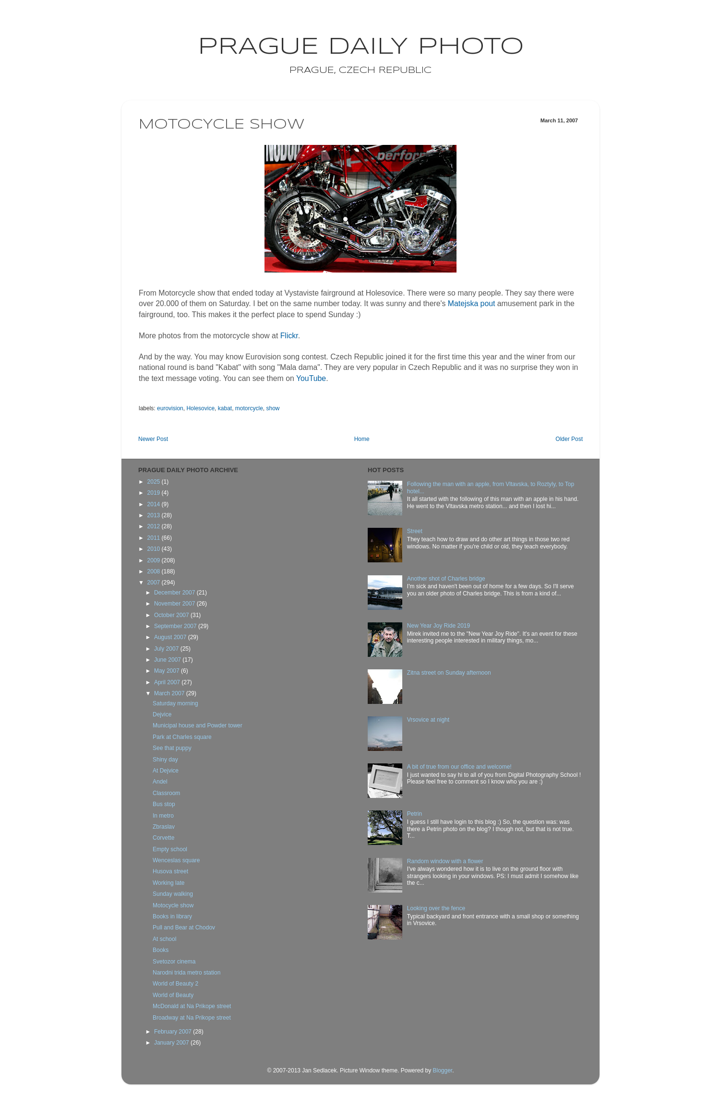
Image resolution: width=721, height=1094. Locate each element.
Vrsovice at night (428, 719)
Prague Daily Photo (361, 47)
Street (414, 531)
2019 (154, 492)
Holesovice (200, 408)
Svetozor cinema (174, 961)
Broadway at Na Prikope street (192, 1017)
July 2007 (167, 648)
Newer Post (153, 439)
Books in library (172, 916)
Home (362, 439)
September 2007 (176, 626)
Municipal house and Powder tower (197, 725)
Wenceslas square (176, 860)
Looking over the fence (436, 908)
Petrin (414, 813)
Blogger (442, 1070)
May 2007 (167, 670)
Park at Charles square (182, 737)
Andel (160, 781)
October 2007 (172, 615)
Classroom (166, 793)
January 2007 (172, 1042)
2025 (154, 481)
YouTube (311, 378)
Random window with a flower (445, 861)
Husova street (170, 871)
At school (164, 939)
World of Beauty (173, 995)
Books (160, 950)
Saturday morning (175, 703)
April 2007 (167, 682)
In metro (163, 815)
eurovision (170, 408)
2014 (154, 504)
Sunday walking (173, 894)
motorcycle (249, 408)
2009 (154, 560)
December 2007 (175, 592)
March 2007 (170, 693)
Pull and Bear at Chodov (184, 927)
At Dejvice (166, 770)
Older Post (569, 439)
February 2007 (173, 1031)
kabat (225, 408)
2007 (154, 582)
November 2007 (175, 603)
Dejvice (162, 714)
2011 (154, 538)
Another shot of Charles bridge (446, 578)
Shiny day (165, 759)
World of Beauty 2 (175, 983)
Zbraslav (164, 826)
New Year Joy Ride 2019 (438, 625)
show (273, 408)
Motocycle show (173, 905)
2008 (154, 571)
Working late (168, 883)
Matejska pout (471, 303)
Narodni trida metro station (186, 972)
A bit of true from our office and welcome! (459, 766)
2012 (154, 526)
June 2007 (168, 659)
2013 (154, 515)
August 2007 (171, 637)
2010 (154, 549)
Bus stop (164, 804)
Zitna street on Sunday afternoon (449, 672)
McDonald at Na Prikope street (192, 1006)
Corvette (163, 837)
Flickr (289, 336)
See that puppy (172, 748)
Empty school (170, 849)
